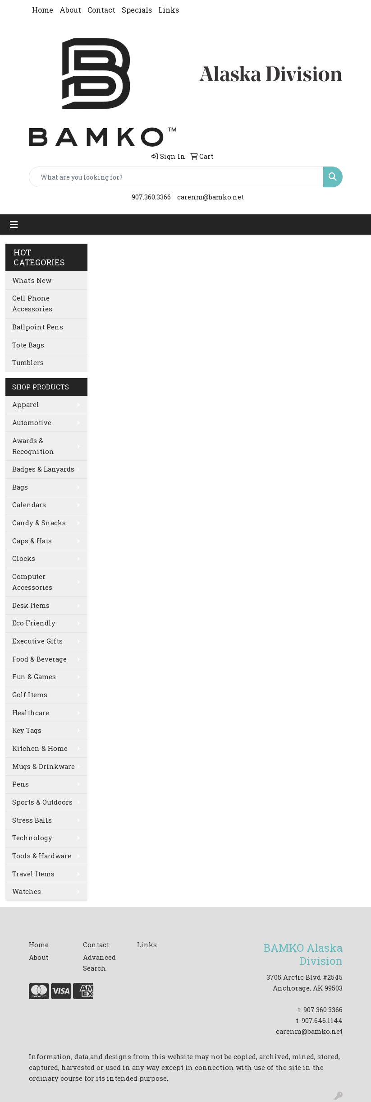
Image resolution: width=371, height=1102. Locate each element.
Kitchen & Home (40, 748)
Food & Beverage (39, 659)
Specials (137, 9)
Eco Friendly (33, 623)
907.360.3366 (151, 197)
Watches (26, 891)
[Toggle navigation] (14, 224)
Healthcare (30, 712)
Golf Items (29, 694)
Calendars (29, 504)
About (70, 9)
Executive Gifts (37, 641)
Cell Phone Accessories (32, 303)
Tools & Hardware (41, 856)
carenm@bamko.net (210, 197)
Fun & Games (34, 676)
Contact (101, 9)
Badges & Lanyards (43, 469)
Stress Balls (32, 820)
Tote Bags (28, 345)
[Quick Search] (176, 177)
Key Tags (26, 730)
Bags (20, 487)
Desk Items (31, 605)
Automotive (31, 422)
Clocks (23, 558)
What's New (31, 280)
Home (42, 9)
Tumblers (28, 362)
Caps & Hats (32, 541)
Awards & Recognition (33, 446)
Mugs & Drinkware (43, 766)
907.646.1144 (322, 1020)
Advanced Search (99, 962)
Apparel (25, 404)
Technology (32, 837)
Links (168, 9)
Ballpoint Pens (37, 327)
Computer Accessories (32, 582)
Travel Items (33, 874)
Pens (20, 784)
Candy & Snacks (39, 523)
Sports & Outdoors (42, 802)
